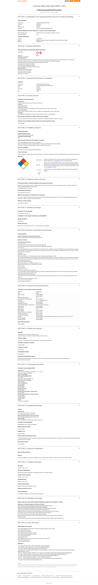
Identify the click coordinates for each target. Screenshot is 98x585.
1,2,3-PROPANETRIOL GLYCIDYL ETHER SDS (63, 575)
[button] (67, 1)
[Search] (59, 1)
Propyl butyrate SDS (47, 577)
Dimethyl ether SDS (55, 577)
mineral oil (50, 167)
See (19, 457)
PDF (71, 0)
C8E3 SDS (19, 575)
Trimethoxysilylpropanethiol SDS (23, 577)
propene (45, 170)
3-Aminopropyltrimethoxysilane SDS (36, 577)
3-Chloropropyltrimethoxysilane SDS (66, 577)
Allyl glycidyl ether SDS (27, 575)
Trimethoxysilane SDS (36, 575)
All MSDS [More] (77, 0)
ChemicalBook (22, 1)
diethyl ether (57, 160)
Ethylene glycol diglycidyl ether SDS (47, 575)
